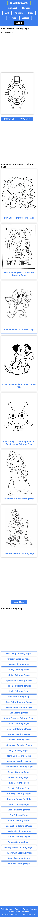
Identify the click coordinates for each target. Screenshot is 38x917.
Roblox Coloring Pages (19, 842)
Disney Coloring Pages (19, 772)
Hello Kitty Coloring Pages (19, 653)
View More (25, 119)
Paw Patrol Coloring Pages (19, 702)
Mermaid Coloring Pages (19, 756)
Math (7, 13)
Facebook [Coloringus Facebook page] (18, 909)
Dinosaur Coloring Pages (19, 697)
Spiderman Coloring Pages (19, 680)
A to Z (19, 23)
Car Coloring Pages (19, 815)
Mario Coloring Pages (19, 804)
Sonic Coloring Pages (19, 691)
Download (9, 119)
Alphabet (12, 8)
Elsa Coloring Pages (19, 783)
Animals (19, 13)
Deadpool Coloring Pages (19, 831)
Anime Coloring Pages (19, 837)
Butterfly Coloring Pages (19, 793)
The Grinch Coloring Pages (19, 707)
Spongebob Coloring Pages (19, 826)
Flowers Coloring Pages (19, 740)
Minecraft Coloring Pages (19, 729)
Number (26, 8)
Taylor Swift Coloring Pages (19, 853)
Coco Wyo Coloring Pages (19, 745)
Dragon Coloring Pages (19, 810)
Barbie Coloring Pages (19, 734)
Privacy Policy (14, 912)
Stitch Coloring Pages (19, 675)
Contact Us (25, 912)
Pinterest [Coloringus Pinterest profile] (33, 909)
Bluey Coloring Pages (19, 670)
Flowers (12, 18)
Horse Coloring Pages (19, 777)
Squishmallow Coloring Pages (19, 767)
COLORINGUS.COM (19, 3)
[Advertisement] (19, 53)
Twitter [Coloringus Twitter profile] (26, 909)
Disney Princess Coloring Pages (19, 718)
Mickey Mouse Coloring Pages (19, 847)
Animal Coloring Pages (19, 858)
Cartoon (25, 18)
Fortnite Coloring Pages (19, 788)
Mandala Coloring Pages (19, 761)
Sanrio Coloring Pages (19, 820)
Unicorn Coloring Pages (19, 659)
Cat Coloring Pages (19, 713)
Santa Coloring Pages (19, 723)
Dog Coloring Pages (19, 750)
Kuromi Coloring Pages (19, 864)
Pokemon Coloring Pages (19, 686)
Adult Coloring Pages (19, 664)
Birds (30, 13)
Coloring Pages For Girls (19, 799)
